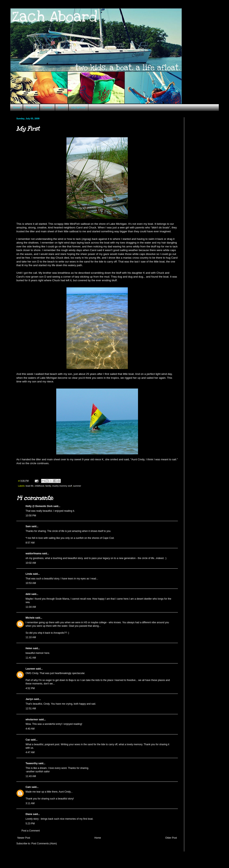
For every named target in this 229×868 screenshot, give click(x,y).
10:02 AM (31, 562)
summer (77, 486)
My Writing (78, 107)
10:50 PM (31, 515)
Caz (28, 739)
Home (16, 107)
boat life (30, 486)
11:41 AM (31, 657)
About (61, 107)
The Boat (31, 107)
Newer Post (23, 837)
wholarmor (32, 719)
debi (28, 594)
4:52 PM (30, 688)
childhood (39, 486)
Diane (29, 814)
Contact (47, 107)
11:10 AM (31, 637)
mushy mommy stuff (62, 486)
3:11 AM (30, 803)
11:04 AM (31, 607)
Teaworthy (32, 763)
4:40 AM (30, 728)
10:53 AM (31, 583)
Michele (30, 617)
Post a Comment (30, 830)
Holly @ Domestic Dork (39, 506)
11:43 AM (31, 776)
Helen (29, 648)
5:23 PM (30, 823)
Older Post (171, 837)
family (48, 486)
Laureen (30, 668)
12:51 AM (31, 708)
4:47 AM (30, 752)
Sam (28, 526)
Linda (29, 573)
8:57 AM (30, 542)
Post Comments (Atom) (44, 843)
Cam (28, 787)
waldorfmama (33, 553)
